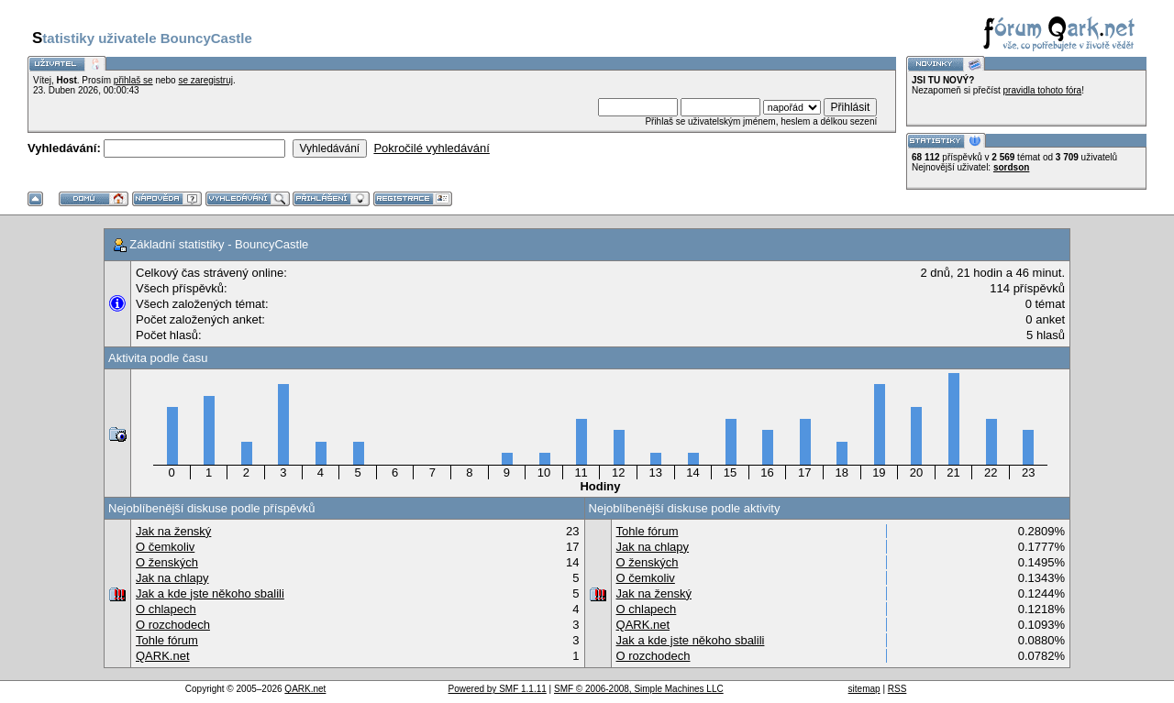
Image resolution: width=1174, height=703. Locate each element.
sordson (1011, 167)
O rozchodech (173, 625)
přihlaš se (133, 80)
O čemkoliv (165, 547)
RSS (897, 689)
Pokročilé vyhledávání (431, 148)
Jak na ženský (173, 531)
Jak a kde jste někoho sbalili (210, 593)
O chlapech (166, 609)
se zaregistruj (205, 80)
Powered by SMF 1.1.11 (498, 689)
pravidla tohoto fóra (1042, 90)
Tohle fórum (167, 640)
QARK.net (163, 656)
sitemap (864, 689)
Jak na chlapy (172, 578)
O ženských (167, 562)
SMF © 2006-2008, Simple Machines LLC (639, 689)
